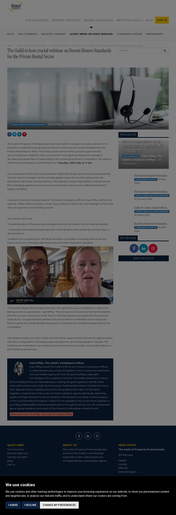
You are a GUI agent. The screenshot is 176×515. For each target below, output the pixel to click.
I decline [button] (30, 505)
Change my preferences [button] (59, 505)
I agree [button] (13, 505)
